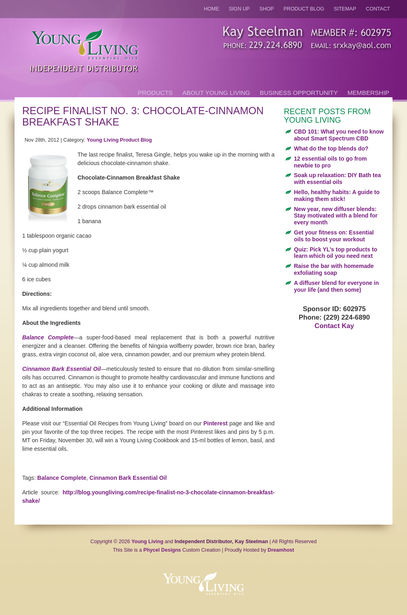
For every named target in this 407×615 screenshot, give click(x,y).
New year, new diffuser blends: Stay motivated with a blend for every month (336, 216)
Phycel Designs (162, 550)
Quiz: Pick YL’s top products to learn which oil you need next (335, 252)
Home (211, 9)
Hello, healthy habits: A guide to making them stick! (337, 195)
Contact (378, 9)
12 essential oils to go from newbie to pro (330, 162)
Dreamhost (281, 550)
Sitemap (345, 9)
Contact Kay (334, 326)
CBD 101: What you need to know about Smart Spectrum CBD (339, 135)
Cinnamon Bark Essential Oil (61, 369)
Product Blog (303, 9)
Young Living (148, 541)
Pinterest (216, 423)
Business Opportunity (299, 92)
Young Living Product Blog (119, 140)
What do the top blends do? (331, 148)
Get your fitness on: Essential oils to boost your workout (334, 236)
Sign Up (239, 9)
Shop (267, 9)
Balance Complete (47, 337)
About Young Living (216, 92)
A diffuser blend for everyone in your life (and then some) (336, 286)
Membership (368, 92)
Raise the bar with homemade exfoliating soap (334, 269)
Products (155, 92)
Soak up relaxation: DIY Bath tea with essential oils (337, 178)
